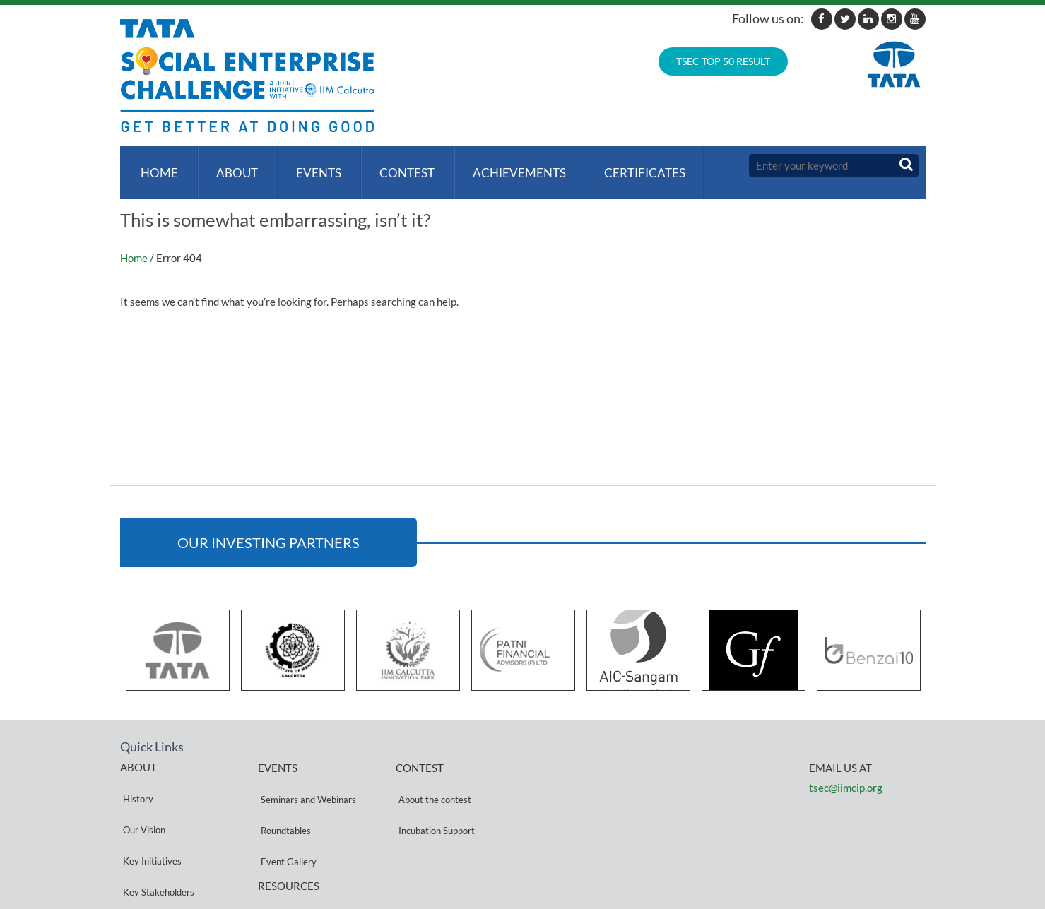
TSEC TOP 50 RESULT (723, 61)
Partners (137, 845)
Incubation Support (434, 795)
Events (310, 165)
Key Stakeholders (155, 828)
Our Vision (141, 794)
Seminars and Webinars (305, 778)
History (135, 777)
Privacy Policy (286, 853)
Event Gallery (286, 812)
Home (156, 165)
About (231, 165)
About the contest (432, 778)
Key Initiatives (149, 811)
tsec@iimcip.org (845, 773)
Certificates (627, 165)
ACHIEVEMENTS (505, 165)
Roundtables (283, 795)
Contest (395, 165)
